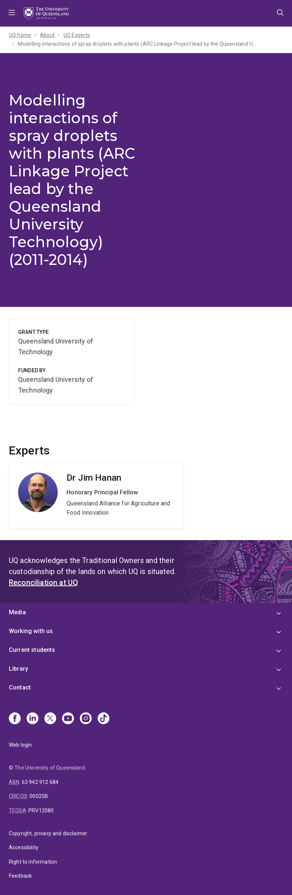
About (47, 35)
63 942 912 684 (40, 782)
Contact (20, 687)
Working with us (31, 631)
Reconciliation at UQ (43, 582)
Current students (32, 649)
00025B (39, 796)
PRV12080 (41, 810)
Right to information (33, 862)
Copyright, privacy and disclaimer (48, 833)
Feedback (20, 876)
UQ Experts (77, 35)
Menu (12, 13)
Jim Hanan (96, 496)
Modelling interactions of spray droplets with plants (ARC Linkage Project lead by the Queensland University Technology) (138, 44)
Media (17, 612)
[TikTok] (103, 719)
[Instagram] (86, 719)
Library (18, 668)
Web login (20, 745)
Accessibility (23, 847)
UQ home (20, 35)
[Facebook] (15, 719)
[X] (50, 719)
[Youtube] (68, 719)
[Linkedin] (32, 719)
